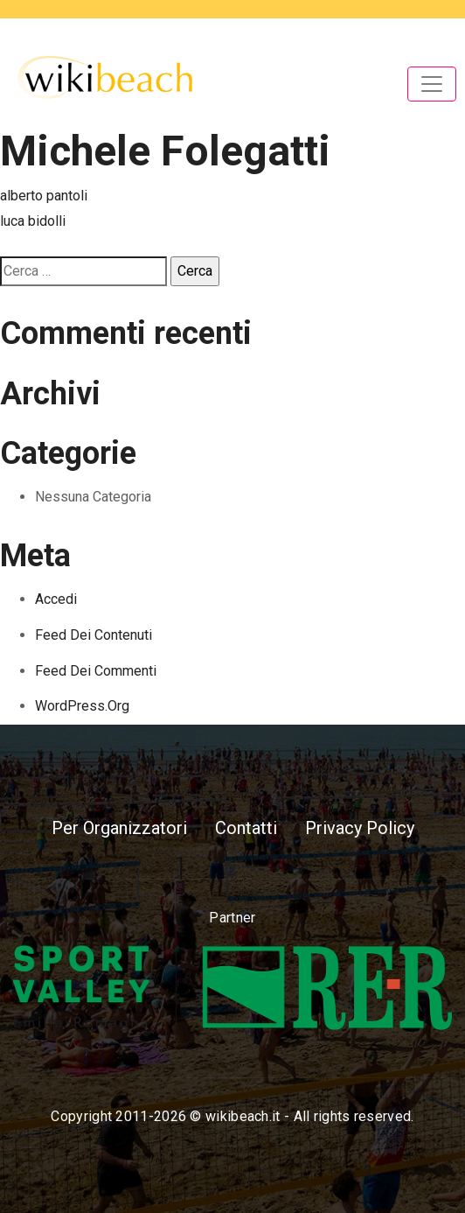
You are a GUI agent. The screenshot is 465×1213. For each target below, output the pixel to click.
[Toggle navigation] (431, 84)
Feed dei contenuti (93, 635)
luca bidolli (33, 221)
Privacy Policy (359, 827)
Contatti (246, 827)
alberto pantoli (43, 195)
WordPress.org (82, 706)
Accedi (56, 599)
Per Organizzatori (119, 827)
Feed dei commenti (95, 671)
